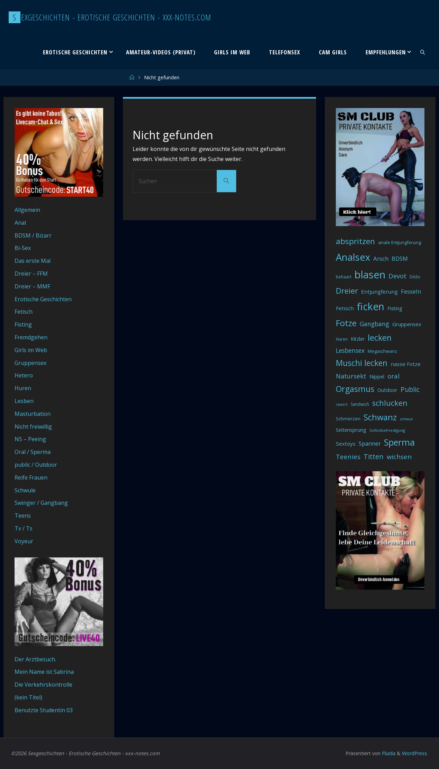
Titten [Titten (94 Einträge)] (374, 456)
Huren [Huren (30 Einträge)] (342, 339)
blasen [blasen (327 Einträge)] (370, 274)
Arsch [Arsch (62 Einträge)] (380, 258)
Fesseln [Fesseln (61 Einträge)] (411, 291)
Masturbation (33, 414)
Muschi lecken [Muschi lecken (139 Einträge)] (361, 362)
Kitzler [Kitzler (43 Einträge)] (358, 339)
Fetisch (24, 311)
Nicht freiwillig (33, 426)
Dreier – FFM (31, 273)
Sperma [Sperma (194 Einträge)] (399, 442)
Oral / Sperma (33, 452)
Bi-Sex (23, 248)
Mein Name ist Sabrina (44, 672)
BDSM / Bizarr (33, 235)
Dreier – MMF (32, 286)
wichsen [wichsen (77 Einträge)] (399, 456)
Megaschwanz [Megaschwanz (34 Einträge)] (382, 351)
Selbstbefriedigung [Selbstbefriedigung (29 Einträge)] (387, 430)
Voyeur (24, 541)
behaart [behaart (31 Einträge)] (343, 277)
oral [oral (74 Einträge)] (393, 376)
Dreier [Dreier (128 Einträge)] (347, 290)
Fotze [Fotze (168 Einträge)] (346, 323)
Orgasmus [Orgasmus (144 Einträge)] (355, 388)
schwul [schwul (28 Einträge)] (406, 418)
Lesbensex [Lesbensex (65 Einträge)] (350, 350)
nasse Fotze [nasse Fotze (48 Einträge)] (406, 363)
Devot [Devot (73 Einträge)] (397, 276)
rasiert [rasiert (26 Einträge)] (342, 404)
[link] (422, 52)
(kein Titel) (28, 697)
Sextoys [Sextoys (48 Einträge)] (346, 443)
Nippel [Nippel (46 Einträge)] (376, 376)
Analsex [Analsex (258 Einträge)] (353, 257)
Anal (20, 222)
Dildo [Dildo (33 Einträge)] (415, 277)
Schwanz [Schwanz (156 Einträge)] (380, 417)
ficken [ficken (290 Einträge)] (370, 306)
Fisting (23, 324)
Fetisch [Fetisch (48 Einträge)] (345, 308)
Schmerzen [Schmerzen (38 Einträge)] (348, 418)
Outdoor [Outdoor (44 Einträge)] (387, 390)
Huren (23, 388)
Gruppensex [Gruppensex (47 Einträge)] (406, 324)
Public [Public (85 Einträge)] (410, 389)
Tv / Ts (24, 528)
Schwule (25, 490)
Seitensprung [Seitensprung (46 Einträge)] (351, 429)
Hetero (24, 375)
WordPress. (415, 753)
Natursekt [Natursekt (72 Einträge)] (351, 376)
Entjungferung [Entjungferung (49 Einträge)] (379, 291)
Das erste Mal (33, 261)
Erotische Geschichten (43, 299)
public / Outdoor (36, 464)
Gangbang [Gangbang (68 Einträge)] (374, 324)
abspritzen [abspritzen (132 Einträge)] (355, 241)
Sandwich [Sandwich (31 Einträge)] (360, 404)
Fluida (387, 753)
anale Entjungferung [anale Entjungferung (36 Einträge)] (399, 242)
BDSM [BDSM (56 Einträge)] (400, 258)
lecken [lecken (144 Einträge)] (380, 337)
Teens (23, 515)
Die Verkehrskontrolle (43, 684)
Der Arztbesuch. (35, 659)
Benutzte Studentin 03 (44, 710)
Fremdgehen (31, 337)
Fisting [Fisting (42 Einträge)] (394, 308)
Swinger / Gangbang (41, 503)
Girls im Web (31, 350)
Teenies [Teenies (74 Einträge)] (348, 456)
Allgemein (27, 210)
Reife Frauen (31, 477)
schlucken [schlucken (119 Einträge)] (389, 403)
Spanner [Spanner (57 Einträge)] (370, 443)
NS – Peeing (30, 439)
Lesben (24, 401)
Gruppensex (30, 363)
